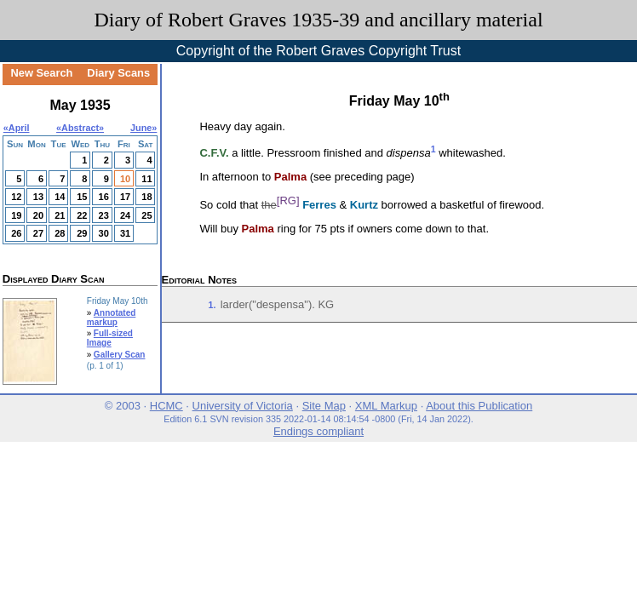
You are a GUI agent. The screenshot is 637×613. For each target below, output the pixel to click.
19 (16, 215)
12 (16, 197)
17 (125, 197)
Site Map (324, 405)
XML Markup (386, 405)
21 (60, 215)
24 (125, 215)
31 (125, 233)
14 (60, 197)
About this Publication (479, 405)
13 (38, 197)
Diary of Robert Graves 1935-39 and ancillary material (318, 20)
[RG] (288, 200)
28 (60, 233)
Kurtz (364, 204)
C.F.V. (213, 152)
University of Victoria (242, 405)
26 (16, 233)
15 (82, 197)
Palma (290, 176)
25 (146, 215)
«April (16, 128)
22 (82, 215)
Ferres (319, 204)
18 (146, 197)
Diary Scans (118, 72)
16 (104, 197)
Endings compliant (318, 431)
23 (104, 215)
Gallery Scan (120, 354)
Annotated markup (111, 317)
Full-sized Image (110, 338)
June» (143, 128)
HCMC (166, 405)
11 (146, 179)
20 (38, 215)
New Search (41, 72)
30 (104, 233)
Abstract (80, 128)
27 (38, 233)
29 (82, 233)
